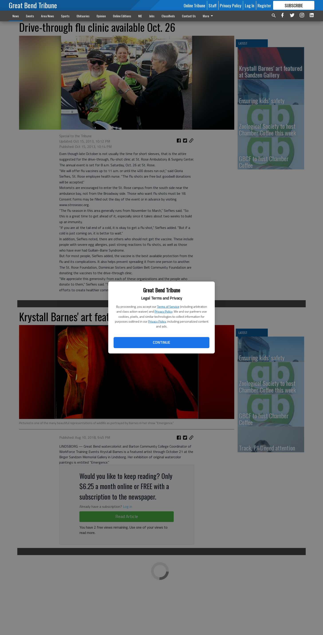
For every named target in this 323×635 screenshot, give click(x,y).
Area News (47, 16)
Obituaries (83, 16)
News (15, 16)
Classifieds (168, 16)
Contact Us (189, 16)
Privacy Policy (163, 311)
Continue (161, 342)
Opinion (101, 16)
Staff (213, 5)
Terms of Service (168, 306)
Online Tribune (194, 5)
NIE (140, 16)
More (209, 16)
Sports (65, 16)
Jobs (151, 16)
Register (264, 5)
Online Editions (122, 16)
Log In (249, 5)
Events (30, 16)
